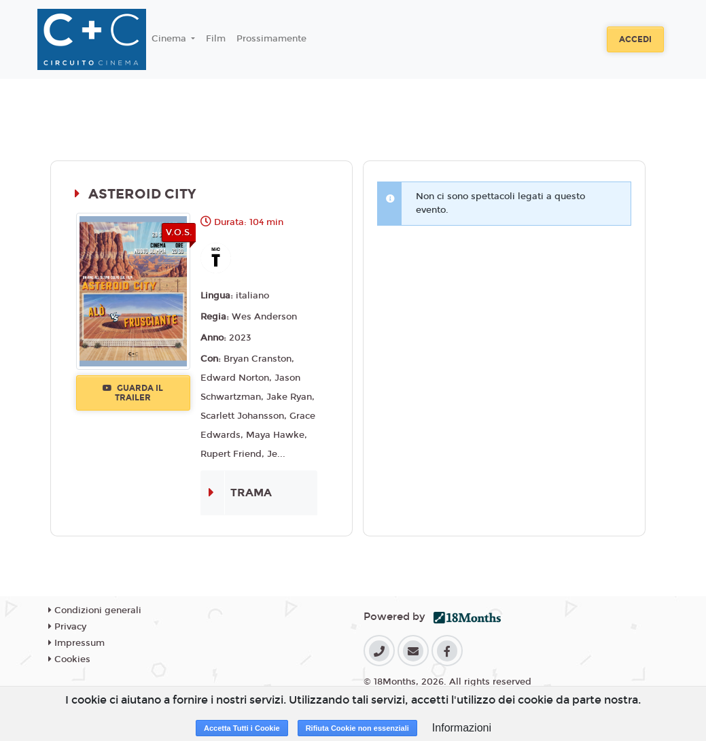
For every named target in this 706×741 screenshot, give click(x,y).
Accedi (635, 39)
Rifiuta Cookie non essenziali (357, 728)
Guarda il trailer (133, 392)
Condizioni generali (94, 610)
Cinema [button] (170, 38)
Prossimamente (271, 38)
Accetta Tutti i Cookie (242, 728)
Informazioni (461, 728)
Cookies (69, 659)
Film (216, 38)
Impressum (76, 643)
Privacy (67, 626)
